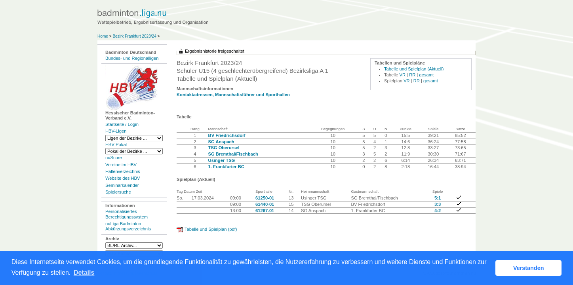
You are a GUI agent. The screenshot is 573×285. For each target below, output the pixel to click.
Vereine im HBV (121, 164)
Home (102, 36)
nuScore (113, 157)
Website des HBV (122, 178)
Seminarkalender (122, 185)
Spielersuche (118, 192)
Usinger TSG (221, 160)
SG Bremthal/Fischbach (233, 154)
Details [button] (84, 272)
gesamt (426, 74)
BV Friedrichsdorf (227, 135)
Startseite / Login (122, 124)
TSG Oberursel (224, 147)
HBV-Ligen (115, 131)
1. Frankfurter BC (226, 166)
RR (412, 74)
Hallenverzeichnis (122, 171)
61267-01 (264, 210)
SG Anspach (221, 141)
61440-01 (264, 204)
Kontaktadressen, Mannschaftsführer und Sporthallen (233, 94)
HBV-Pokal (116, 144)
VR (403, 74)
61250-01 (264, 198)
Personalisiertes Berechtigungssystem (126, 214)
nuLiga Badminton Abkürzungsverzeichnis (128, 226)
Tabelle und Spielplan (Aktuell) (414, 68)
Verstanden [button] (528, 268)
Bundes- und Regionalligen (131, 58)
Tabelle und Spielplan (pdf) (211, 229)
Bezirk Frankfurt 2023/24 (134, 36)
